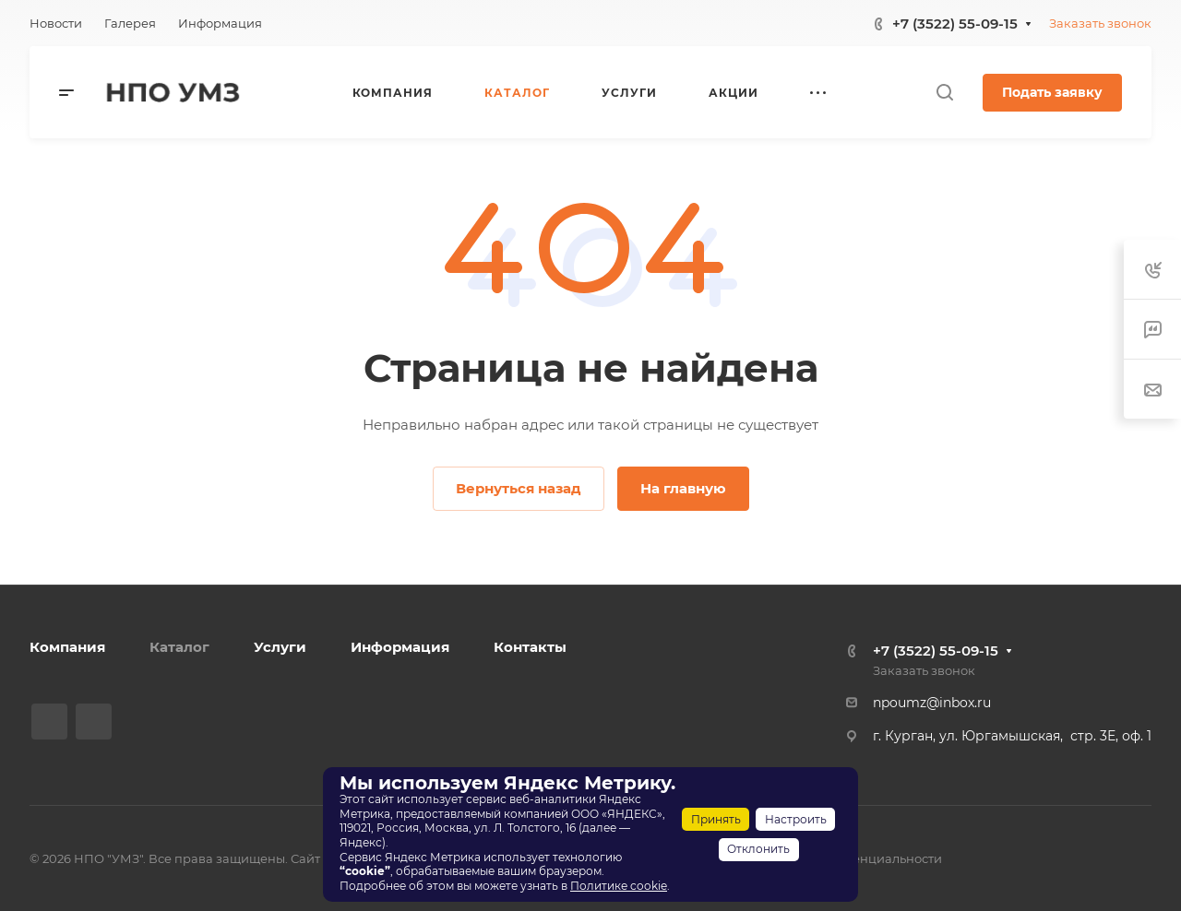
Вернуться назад (518, 488)
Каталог (179, 647)
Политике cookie (618, 886)
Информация (400, 647)
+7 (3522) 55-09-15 (955, 23)
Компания (67, 647)
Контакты (530, 647)
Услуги (280, 647)
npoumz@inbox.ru (932, 702)
